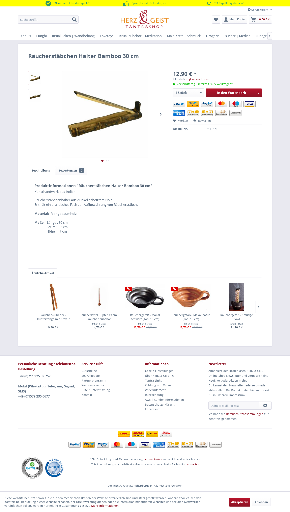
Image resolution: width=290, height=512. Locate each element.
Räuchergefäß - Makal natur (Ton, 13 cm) (191, 317)
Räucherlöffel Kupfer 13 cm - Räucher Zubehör (99, 317)
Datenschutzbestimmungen (244, 414)
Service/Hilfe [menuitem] (258, 10)
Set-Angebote (91, 376)
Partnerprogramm (94, 380)
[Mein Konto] (234, 20)
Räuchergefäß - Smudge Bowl (236, 317)
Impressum (152, 409)
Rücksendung (154, 395)
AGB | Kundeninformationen (164, 400)
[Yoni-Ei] (26, 36)
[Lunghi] (41, 36)
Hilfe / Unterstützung (96, 390)
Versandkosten (153, 459)
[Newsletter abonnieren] (265, 406)
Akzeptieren (239, 502)
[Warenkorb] (260, 20)
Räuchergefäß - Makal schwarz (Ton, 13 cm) (145, 317)
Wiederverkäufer (93, 385)
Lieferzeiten (192, 464)
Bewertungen (71, 170)
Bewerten (202, 121)
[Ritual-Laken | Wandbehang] (73, 36)
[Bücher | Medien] (237, 36)
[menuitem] (48, 20)
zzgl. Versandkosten (197, 79)
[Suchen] (74, 20)
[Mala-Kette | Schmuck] (183, 36)
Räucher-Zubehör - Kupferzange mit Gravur (53, 317)
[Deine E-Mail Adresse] (233, 406)
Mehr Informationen (105, 506)
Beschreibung (40, 170)
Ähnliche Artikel (42, 273)
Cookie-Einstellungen (159, 371)
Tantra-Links (153, 380)
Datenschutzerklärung (160, 404)
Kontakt (87, 395)
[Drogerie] (212, 36)
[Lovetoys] (106, 36)
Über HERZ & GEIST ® (159, 376)
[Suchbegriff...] (48, 20)
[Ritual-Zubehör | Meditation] (140, 36)
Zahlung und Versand (159, 385)
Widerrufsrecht (155, 390)
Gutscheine (89, 371)
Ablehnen (261, 502)
